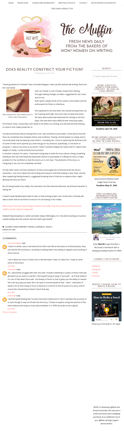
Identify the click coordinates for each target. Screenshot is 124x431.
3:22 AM (11, 266)
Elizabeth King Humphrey (16, 227)
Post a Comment (10, 312)
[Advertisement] (106, 365)
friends (31, 227)
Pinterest (96, 276)
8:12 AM (11, 292)
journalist (40, 227)
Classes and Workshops (43, 3)
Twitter (95, 272)
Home (11, 3)
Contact (83, 3)
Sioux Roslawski (14, 243)
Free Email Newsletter (62, 9)
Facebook (96, 266)
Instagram (96, 269)
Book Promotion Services (103, 3)
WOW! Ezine (22, 3)
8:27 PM (11, 309)
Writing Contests (66, 3)
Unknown (12, 269)
